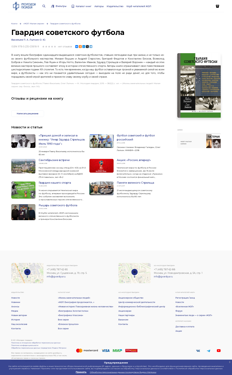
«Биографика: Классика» (70, 315)
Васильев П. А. (20, 39)
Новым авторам (19, 315)
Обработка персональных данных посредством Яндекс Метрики (38, 348)
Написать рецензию (28, 113)
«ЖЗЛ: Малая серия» (33, 23)
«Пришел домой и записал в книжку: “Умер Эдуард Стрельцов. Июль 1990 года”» (62, 139)
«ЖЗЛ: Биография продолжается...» (76, 302)
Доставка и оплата (184, 326)
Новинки (15, 302)
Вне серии (63, 319)
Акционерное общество (130, 298)
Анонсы (15, 306)
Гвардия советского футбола (65, 23)
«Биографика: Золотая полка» (73, 311)
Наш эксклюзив (19, 324)
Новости (15, 298)
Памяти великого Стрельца (135, 182)
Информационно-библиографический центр (141, 306)
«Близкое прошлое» (68, 324)
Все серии (63, 328)
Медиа (14, 311)
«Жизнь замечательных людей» (74, 298)
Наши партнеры (126, 315)
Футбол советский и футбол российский (136, 137)
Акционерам (124, 311)
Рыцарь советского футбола (58, 205)
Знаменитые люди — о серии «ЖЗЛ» (193, 315)
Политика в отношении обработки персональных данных (35, 343)
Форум (178, 311)
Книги (14, 23)
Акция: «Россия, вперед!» (134, 160)
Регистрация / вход (185, 298)
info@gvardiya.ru (56, 276)
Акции (178, 331)
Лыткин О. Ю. (37, 39)
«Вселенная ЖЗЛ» (184, 306)
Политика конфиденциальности (24, 345)
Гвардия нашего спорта (55, 182)
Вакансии (123, 319)
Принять (81, 372)
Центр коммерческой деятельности (136, 302)
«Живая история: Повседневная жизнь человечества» (85, 306)
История (15, 319)
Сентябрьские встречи (54, 160)
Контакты (16, 328)
